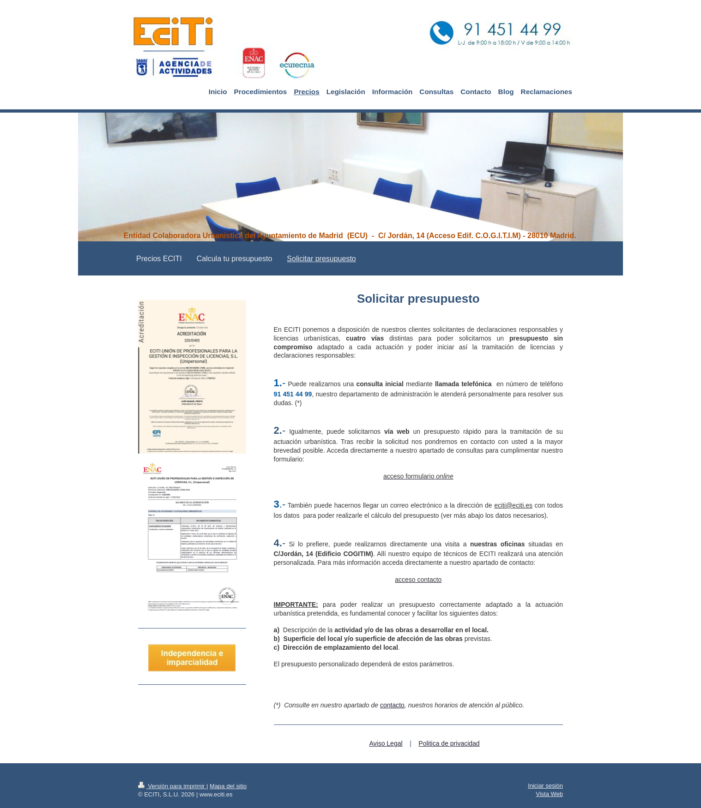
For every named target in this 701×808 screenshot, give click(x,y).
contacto (392, 705)
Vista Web (549, 793)
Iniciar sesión (545, 785)
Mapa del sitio (228, 786)
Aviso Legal (385, 743)
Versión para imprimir (172, 786)
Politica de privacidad (448, 743)
